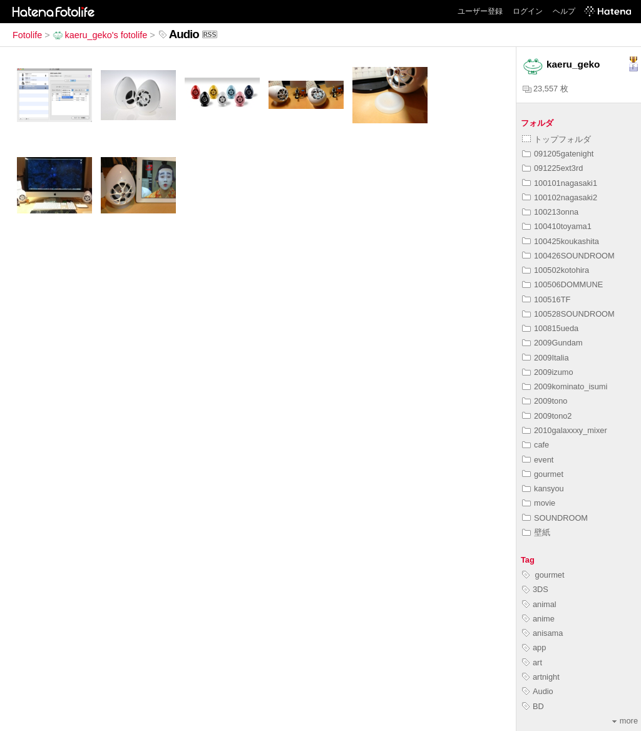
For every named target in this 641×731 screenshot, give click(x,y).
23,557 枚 (545, 88)
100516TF (546, 299)
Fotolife (27, 35)
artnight (541, 677)
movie (538, 503)
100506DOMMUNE (562, 284)
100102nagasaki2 (559, 197)
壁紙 (536, 532)
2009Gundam (552, 342)
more (625, 720)
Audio (537, 691)
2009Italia (545, 357)
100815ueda (550, 328)
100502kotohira (555, 270)
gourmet (542, 474)
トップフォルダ (556, 139)
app (534, 647)
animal (539, 604)
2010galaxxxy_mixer (564, 430)
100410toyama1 (557, 226)
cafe (535, 444)
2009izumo (547, 372)
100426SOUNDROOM (568, 255)
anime (538, 618)
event (537, 459)
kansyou (543, 488)
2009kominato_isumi (564, 386)
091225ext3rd (552, 168)
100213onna (550, 212)
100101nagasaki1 (559, 183)
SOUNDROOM (555, 518)
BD (533, 706)
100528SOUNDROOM (568, 314)
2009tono (544, 401)
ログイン (528, 11)
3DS (535, 589)
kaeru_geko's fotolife (100, 35)
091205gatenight (557, 153)
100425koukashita (560, 241)
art (532, 662)
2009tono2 (547, 416)
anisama (542, 633)
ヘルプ (564, 11)
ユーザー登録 (480, 11)
